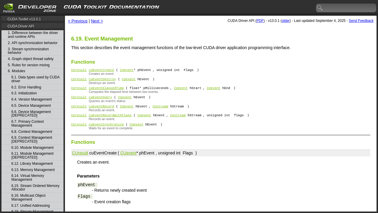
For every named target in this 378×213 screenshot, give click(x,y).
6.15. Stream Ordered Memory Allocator (36, 187)
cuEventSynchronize (106, 130)
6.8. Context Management (32, 132)
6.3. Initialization (24, 93)
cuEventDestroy (102, 80)
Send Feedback (361, 21)
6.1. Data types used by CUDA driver (36, 79)
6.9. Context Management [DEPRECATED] (32, 139)
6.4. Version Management (32, 99)
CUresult (79, 70)
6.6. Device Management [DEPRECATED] (31, 113)
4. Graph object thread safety (31, 59)
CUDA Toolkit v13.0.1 (24, 19)
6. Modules (16, 71)
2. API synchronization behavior (33, 43)
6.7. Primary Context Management (28, 123)
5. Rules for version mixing (29, 65)
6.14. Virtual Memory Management (28, 177)
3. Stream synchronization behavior (28, 51)
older (286, 21)
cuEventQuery (100, 100)
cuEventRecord (101, 110)
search (320, 8)
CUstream (160, 110)
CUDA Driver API (20, 26)
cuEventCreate (101, 70)
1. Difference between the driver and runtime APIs (33, 34)
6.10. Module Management (33, 148)
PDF (260, 21)
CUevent (126, 70)
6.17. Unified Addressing (31, 206)
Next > (97, 21)
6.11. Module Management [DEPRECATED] (33, 155)
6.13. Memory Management (33, 170)
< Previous (78, 21)
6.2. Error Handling (26, 87)
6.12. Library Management (32, 164)
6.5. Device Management (31, 106)
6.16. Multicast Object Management (28, 197)
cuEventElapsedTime (106, 90)
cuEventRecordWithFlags (110, 120)
